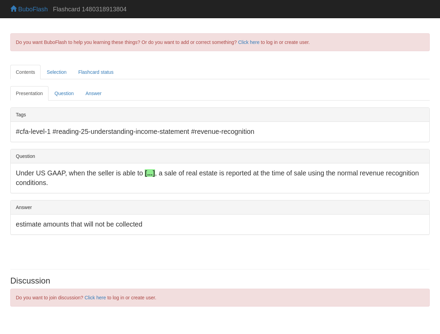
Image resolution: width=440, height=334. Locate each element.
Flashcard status (96, 72)
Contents (25, 72)
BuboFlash (29, 9)
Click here (249, 42)
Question (64, 93)
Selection (57, 72)
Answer (94, 93)
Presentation (29, 93)
